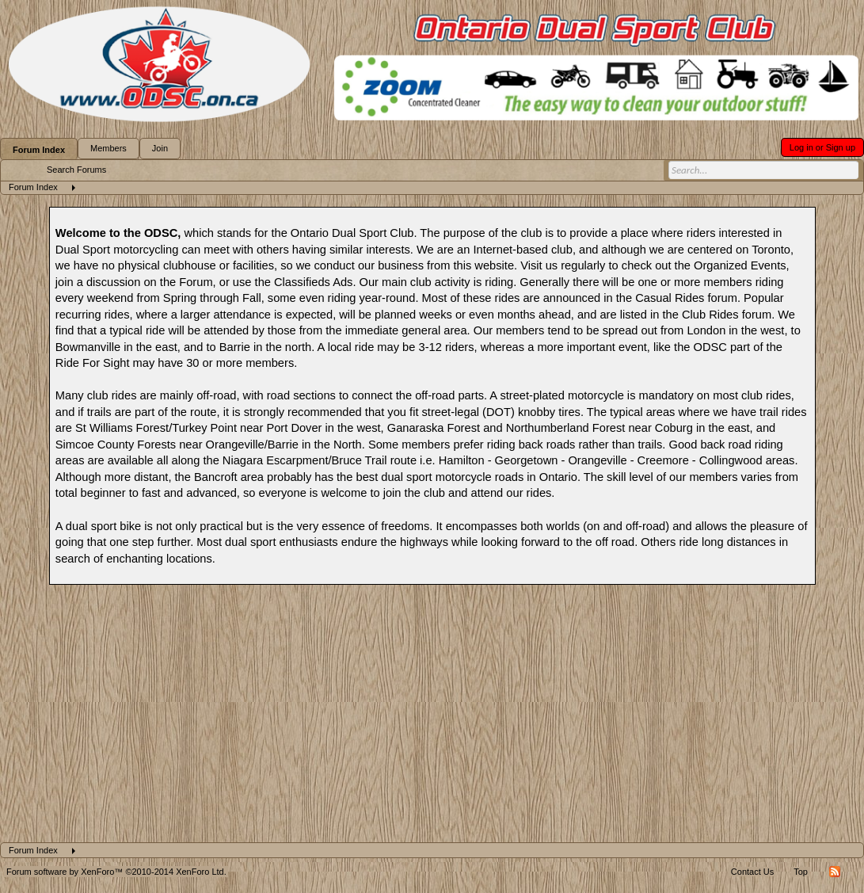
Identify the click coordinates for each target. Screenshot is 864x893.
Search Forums (76, 169)
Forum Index (39, 150)
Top (801, 871)
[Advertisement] (432, 723)
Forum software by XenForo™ (116, 871)
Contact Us (752, 871)
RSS (834, 871)
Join (160, 148)
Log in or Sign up (822, 147)
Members (108, 148)
